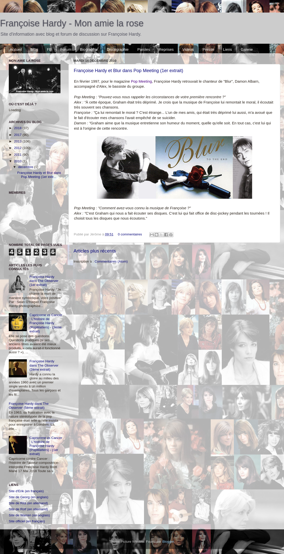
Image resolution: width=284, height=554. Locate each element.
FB (49, 49)
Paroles (143, 49)
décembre (26, 167)
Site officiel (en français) (27, 521)
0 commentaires (130, 234)
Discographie (118, 49)
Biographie (89, 49)
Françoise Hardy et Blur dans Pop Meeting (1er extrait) (128, 70)
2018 (18, 128)
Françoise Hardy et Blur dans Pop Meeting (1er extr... (39, 175)
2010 (18, 161)
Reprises (166, 49)
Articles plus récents (95, 251)
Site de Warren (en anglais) (29, 515)
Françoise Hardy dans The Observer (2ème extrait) (43, 365)
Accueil (16, 49)
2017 (18, 135)
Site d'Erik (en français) (26, 491)
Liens (227, 49)
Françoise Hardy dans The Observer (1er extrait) (43, 281)
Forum (65, 49)
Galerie (247, 49)
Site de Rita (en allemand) (28, 503)
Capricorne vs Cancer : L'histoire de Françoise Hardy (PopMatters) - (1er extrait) (45, 446)
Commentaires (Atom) (111, 261)
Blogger (168, 541)
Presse (208, 49)
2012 (18, 148)
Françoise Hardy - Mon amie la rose (72, 23)
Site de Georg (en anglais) (28, 497)
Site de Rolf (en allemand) (28, 509)
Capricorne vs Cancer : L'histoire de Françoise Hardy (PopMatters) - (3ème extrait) (45, 323)
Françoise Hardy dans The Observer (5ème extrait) (29, 406)
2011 (18, 155)
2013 (18, 141)
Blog (34, 49)
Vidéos (188, 49)
